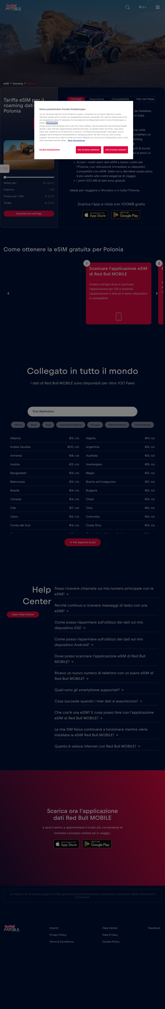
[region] (83, 130)
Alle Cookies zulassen (115, 150)
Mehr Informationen (76, 140)
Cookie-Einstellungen (49, 149)
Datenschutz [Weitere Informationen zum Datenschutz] (52, 123)
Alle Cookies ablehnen (88, 150)
